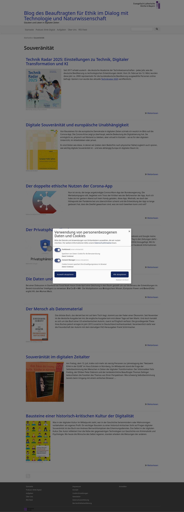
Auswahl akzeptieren (65, 274)
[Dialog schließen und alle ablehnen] (129, 230)
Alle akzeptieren (119, 274)
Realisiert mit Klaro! (122, 280)
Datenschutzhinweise (103, 243)
